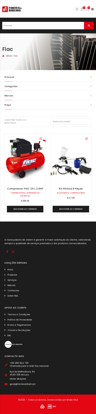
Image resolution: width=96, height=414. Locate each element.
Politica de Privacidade (20, 319)
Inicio (10, 269)
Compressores (18, 193)
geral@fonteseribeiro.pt (23, 384)
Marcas (11, 285)
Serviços (12, 280)
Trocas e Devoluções (19, 330)
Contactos (13, 290)
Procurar (89, 25)
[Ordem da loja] (71, 122)
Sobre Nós (13, 295)
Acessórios (63, 193)
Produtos (12, 274)
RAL (9, 335)
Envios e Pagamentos (19, 324)
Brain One (72, 399)
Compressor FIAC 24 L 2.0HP (25, 188)
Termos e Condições (19, 314)
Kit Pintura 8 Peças (71, 188)
